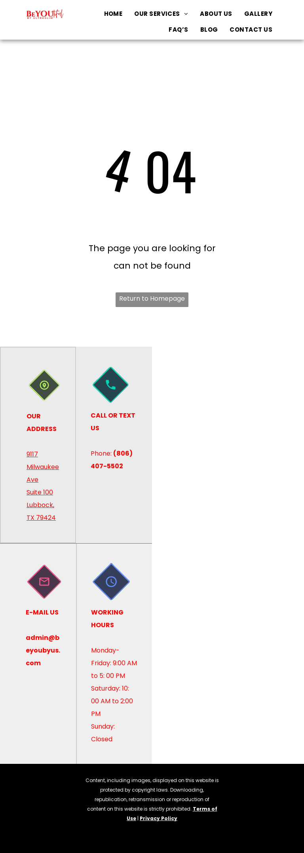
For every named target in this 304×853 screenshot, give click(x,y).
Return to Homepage (152, 298)
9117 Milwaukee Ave (43, 467)
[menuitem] (113, 14)
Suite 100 (40, 492)
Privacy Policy (158, 818)
